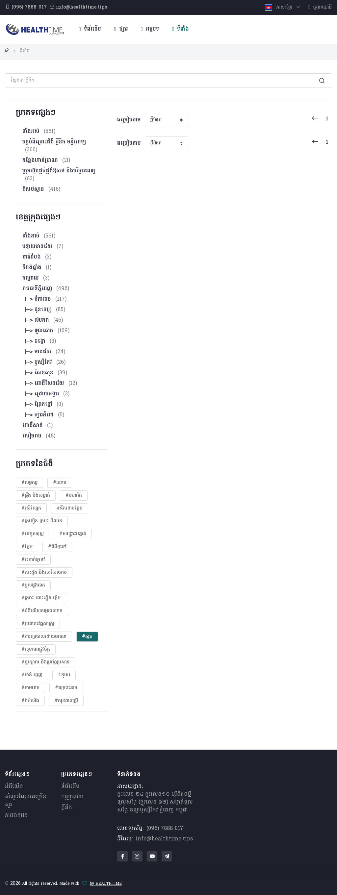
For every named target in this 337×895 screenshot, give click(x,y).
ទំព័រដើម (90, 29)
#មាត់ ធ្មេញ (31, 675)
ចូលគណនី (320, 7)
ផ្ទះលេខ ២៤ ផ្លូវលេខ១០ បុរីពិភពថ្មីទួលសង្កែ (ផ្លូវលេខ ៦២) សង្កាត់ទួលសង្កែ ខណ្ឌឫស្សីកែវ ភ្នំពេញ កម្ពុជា (155, 802)
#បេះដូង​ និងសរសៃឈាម (44, 572)
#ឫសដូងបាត (33, 585)
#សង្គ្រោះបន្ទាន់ (72, 534)
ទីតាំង (180, 29)
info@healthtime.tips (164, 839)
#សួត (87, 636)
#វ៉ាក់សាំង (30, 700)
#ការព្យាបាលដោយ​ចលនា (43, 636)
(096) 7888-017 (164, 829)
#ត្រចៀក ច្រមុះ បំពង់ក (41, 521)
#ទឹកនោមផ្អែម (70, 508)
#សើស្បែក (31, 508)
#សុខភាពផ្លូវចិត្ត (35, 649)
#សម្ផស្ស (29, 482)
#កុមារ (64, 675)
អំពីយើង (14, 786)
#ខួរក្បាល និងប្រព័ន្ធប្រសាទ (45, 662)
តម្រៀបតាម (129, 120)
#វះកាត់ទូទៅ (33, 559)
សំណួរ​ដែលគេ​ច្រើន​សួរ (25, 801)
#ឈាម (59, 482)
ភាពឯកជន (16, 815)
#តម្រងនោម (66, 687)
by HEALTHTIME (106, 884)
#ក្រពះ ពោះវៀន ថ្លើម (41, 598)
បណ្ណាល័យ (72, 797)
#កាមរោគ (30, 687)
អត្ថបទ (150, 29)
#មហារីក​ (73, 495)
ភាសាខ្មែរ (279, 7)
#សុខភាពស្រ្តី (66, 700)
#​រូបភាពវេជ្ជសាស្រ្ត (37, 623)
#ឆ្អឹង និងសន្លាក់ (35, 495)
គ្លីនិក (66, 807)
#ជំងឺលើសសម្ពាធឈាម (42, 611)
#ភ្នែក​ (27, 546)
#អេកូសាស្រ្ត (32, 534)
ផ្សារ (121, 29)
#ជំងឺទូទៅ (57, 546)
